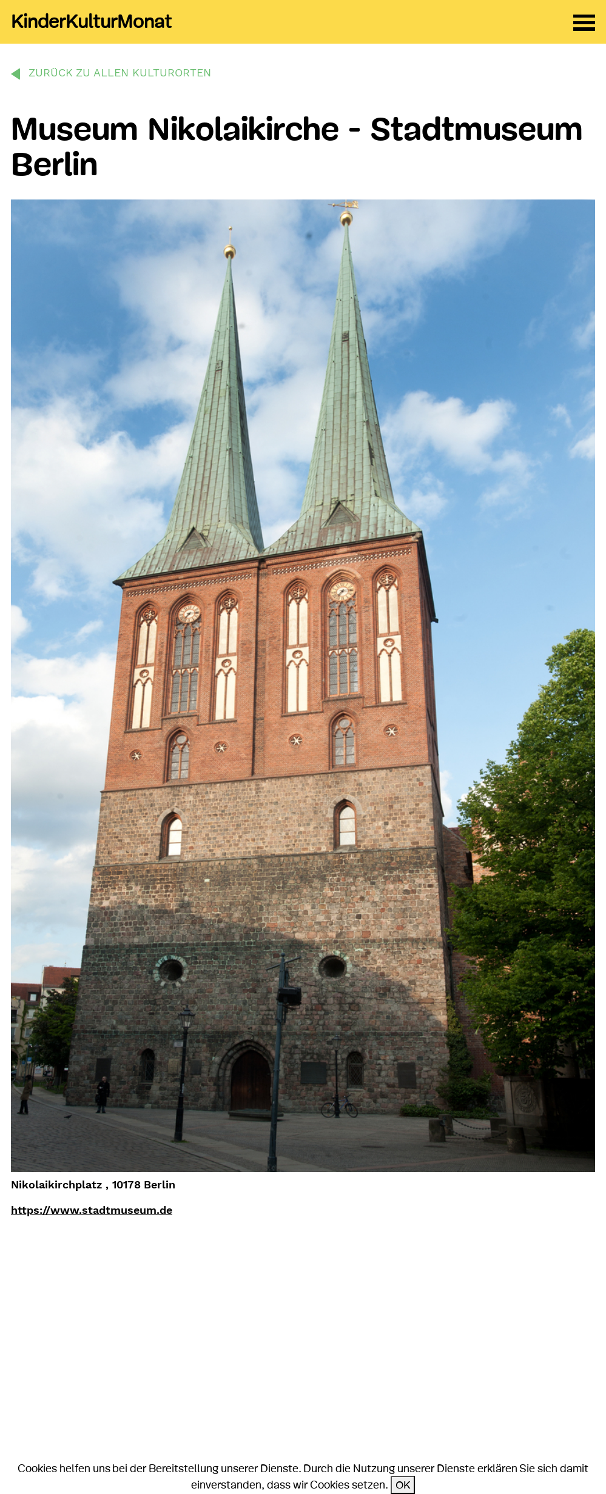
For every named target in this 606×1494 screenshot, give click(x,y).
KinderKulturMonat (91, 22)
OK (403, 1484)
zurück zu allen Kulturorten (120, 72)
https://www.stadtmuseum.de (91, 1210)
